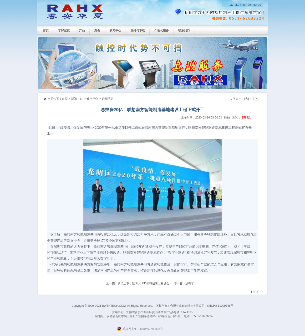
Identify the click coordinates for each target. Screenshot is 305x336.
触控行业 (92, 98)
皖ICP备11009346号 (220, 305)
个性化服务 (161, 30)
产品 (82, 30)
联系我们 (184, 30)
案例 (97, 30)
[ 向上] (255, 292)
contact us (254, 4)
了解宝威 (64, 30)
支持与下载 (138, 30)
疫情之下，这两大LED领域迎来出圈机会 (143, 283)
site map (240, 4)
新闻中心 (115, 30)
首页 (46, 30)
